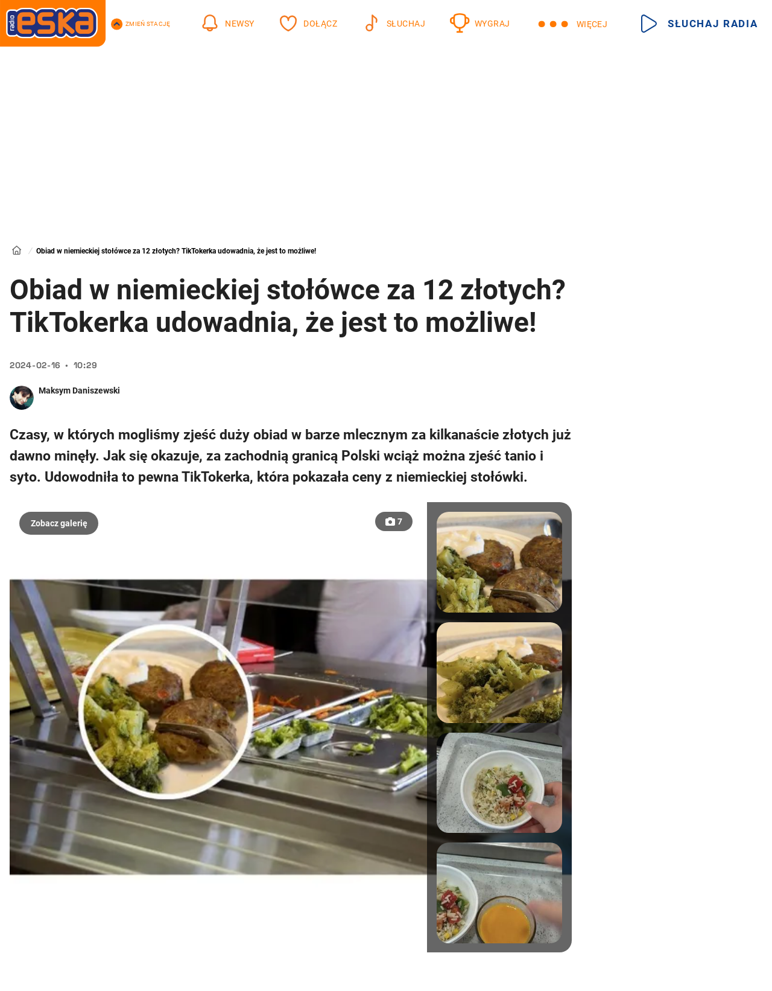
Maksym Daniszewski (79, 390)
